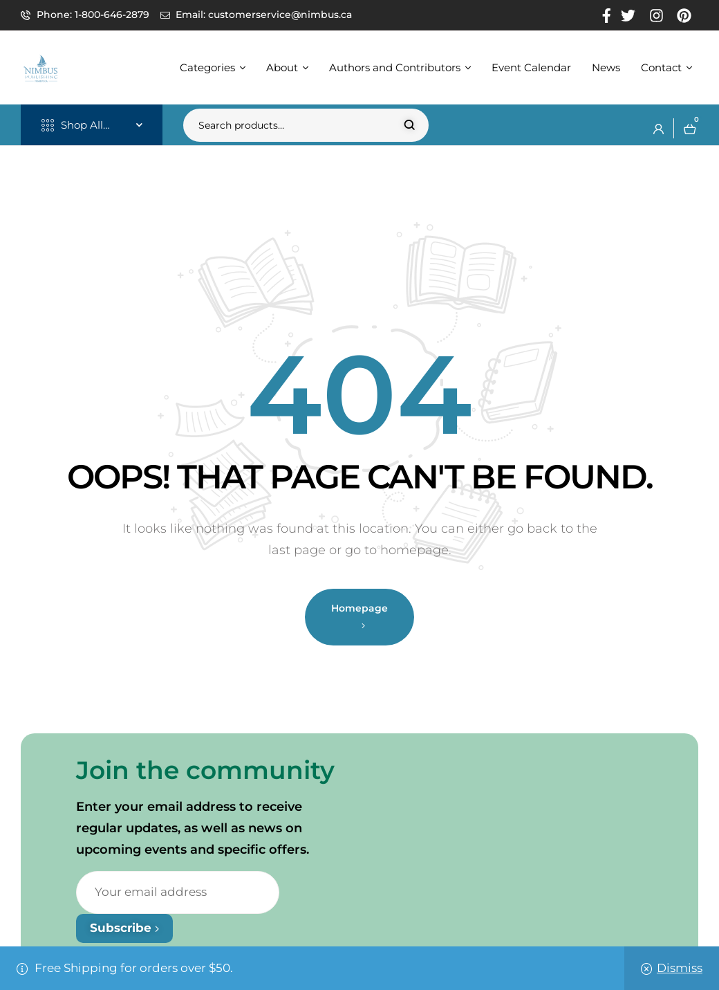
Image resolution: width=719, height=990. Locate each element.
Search (410, 125)
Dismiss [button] (679, 968)
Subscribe (124, 928)
